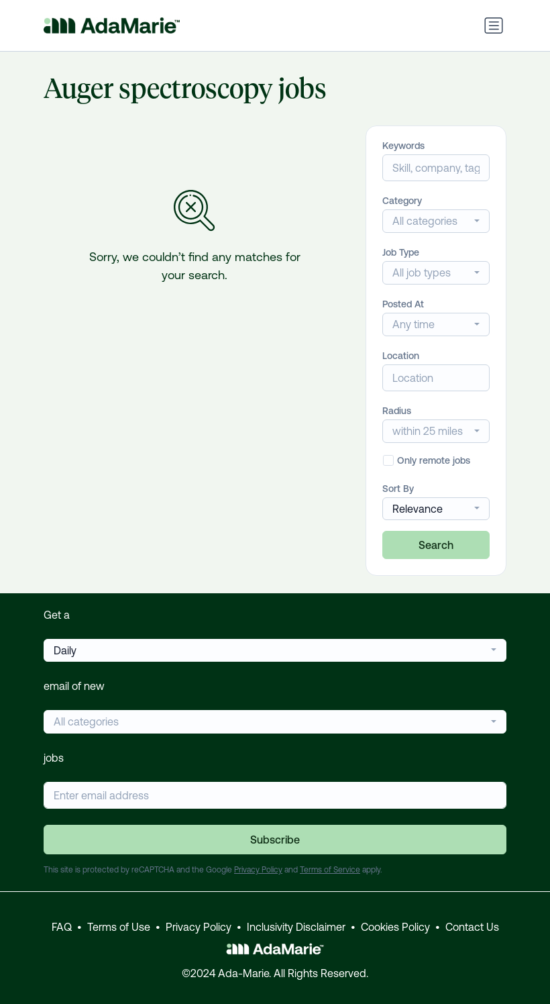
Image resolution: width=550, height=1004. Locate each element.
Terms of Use (118, 927)
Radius (396, 410)
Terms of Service (330, 869)
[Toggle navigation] (493, 25)
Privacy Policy (258, 869)
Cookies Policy (395, 927)
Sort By (398, 488)
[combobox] (436, 221)
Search (436, 545)
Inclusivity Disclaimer (296, 927)
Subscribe (275, 840)
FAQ (62, 927)
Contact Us (472, 927)
